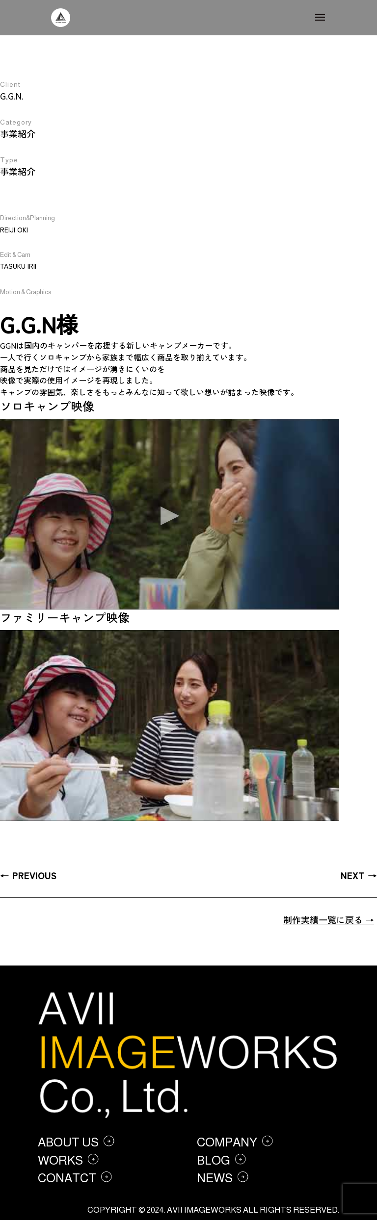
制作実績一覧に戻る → (328, 919)
